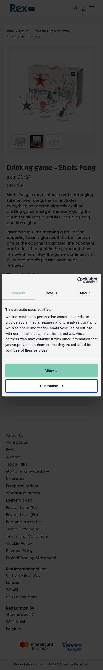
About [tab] (84, 293)
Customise (51, 386)
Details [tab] (51, 293)
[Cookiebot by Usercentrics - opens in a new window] (77, 280)
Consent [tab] (18, 293)
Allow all (52, 370)
